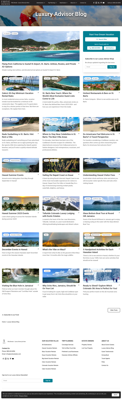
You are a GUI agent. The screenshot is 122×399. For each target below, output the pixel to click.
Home (4, 322)
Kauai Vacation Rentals (49, 355)
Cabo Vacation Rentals (49, 369)
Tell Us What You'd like (69, 348)
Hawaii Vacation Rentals (49, 348)
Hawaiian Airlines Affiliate (69, 355)
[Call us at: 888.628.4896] (114, 2)
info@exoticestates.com (13, 354)
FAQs (103, 362)
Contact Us (83, 2)
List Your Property (87, 348)
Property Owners (87, 344)
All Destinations (47, 344)
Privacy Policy (23, 396)
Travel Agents (106, 358)
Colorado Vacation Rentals (50, 365)
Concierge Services (67, 344)
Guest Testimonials (107, 351)
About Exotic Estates (108, 344)
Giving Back (105, 355)
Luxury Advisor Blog (108, 348)
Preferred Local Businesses (70, 351)
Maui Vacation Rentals (49, 351)
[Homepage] (5, 3)
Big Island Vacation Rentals (50, 358)
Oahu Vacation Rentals (49, 362)
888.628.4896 (11, 351)
